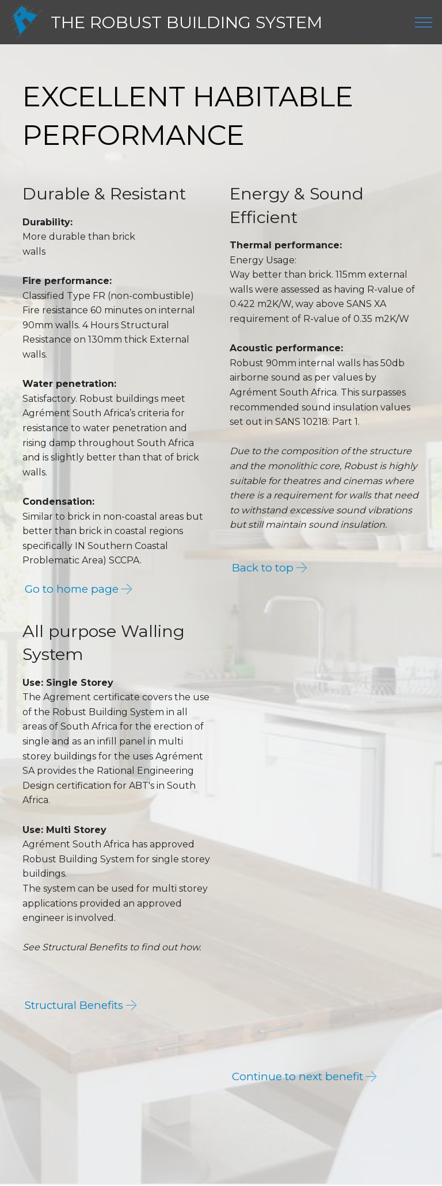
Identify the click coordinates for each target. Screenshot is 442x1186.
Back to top (263, 568)
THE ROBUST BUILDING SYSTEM (186, 22)
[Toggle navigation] (424, 22)
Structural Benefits (76, 1006)
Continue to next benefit (298, 1077)
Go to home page (72, 589)
